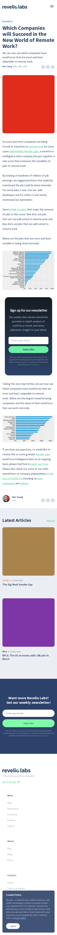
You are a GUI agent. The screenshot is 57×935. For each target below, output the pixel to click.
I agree (13, 926)
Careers (11, 820)
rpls (4, 651)
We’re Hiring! (10, 782)
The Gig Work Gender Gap (17, 584)
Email (10, 882)
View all (51, 520)
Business (7, 21)
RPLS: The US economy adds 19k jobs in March (25, 657)
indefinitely (15, 151)
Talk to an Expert (16, 888)
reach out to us (39, 464)
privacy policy (34, 364)
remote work (36, 146)
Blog (9, 854)
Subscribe (28, 349)
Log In (10, 825)
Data (9, 802)
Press (10, 859)
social (5, 580)
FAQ (9, 848)
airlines (24, 483)
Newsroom (13, 808)
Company (12, 814)
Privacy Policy (19, 918)
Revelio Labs (31, 151)
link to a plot (19, 209)
